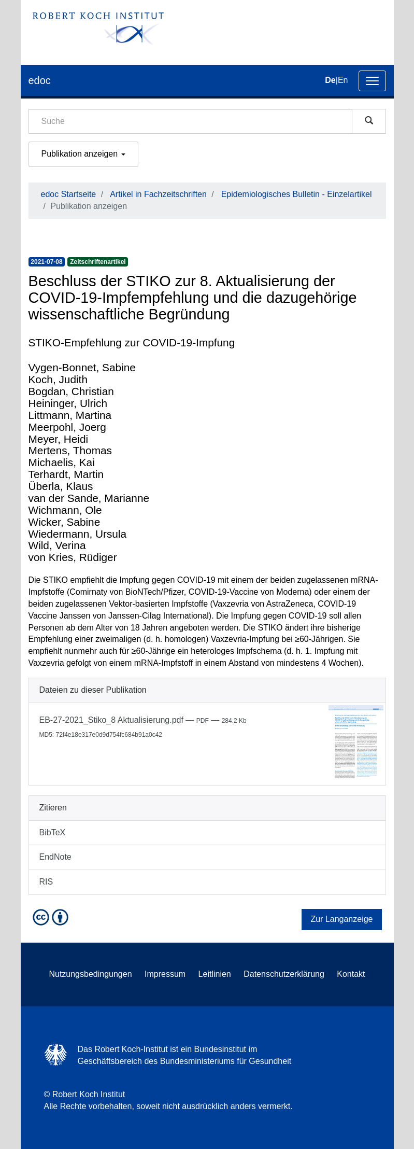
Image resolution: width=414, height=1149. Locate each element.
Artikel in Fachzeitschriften (158, 194)
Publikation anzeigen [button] (83, 153)
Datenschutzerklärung (284, 974)
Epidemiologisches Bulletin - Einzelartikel (296, 194)
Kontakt (351, 974)
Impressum (165, 974)
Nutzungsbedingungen (90, 974)
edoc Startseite (68, 194)
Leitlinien (214, 974)
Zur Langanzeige (341, 919)
